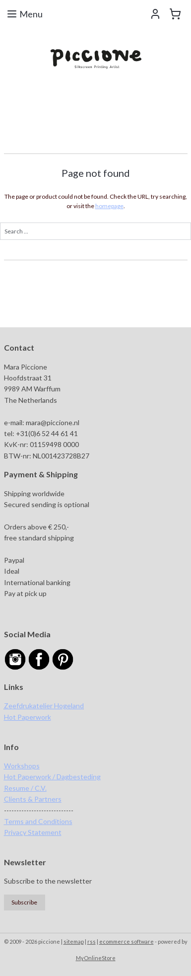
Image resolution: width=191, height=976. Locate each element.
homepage (109, 206)
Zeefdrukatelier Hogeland (44, 705)
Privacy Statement (33, 832)
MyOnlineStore (96, 958)
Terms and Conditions (38, 821)
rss (91, 941)
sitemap (74, 941)
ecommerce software (126, 941)
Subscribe (24, 902)
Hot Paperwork (27, 717)
